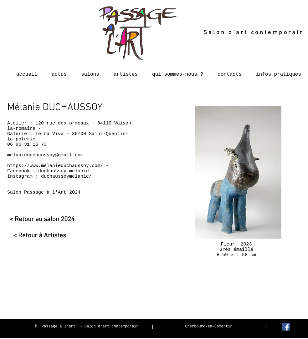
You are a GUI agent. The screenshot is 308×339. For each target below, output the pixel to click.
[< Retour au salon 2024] (40, 219)
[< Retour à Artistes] (36, 235)
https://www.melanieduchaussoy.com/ (55, 166)
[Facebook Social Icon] (286, 327)
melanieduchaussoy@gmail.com (45, 155)
